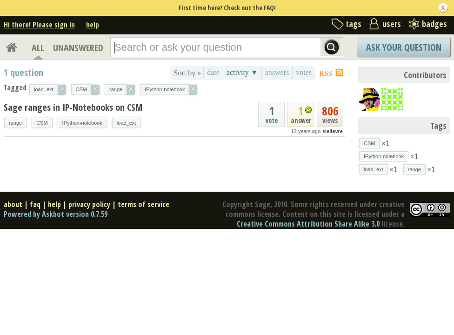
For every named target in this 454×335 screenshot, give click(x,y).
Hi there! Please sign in (39, 25)
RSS (325, 73)
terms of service (143, 204)
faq (35, 204)
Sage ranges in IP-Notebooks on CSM (73, 107)
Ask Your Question (403, 47)
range (15, 123)
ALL (38, 47)
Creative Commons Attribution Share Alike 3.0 (308, 224)
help (92, 25)
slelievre (332, 131)
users (391, 23)
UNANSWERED (78, 47)
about (13, 204)
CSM (41, 123)
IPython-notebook (82, 123)
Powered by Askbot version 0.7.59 (55, 214)
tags (353, 23)
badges (434, 23)
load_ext (126, 123)
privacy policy (89, 204)
